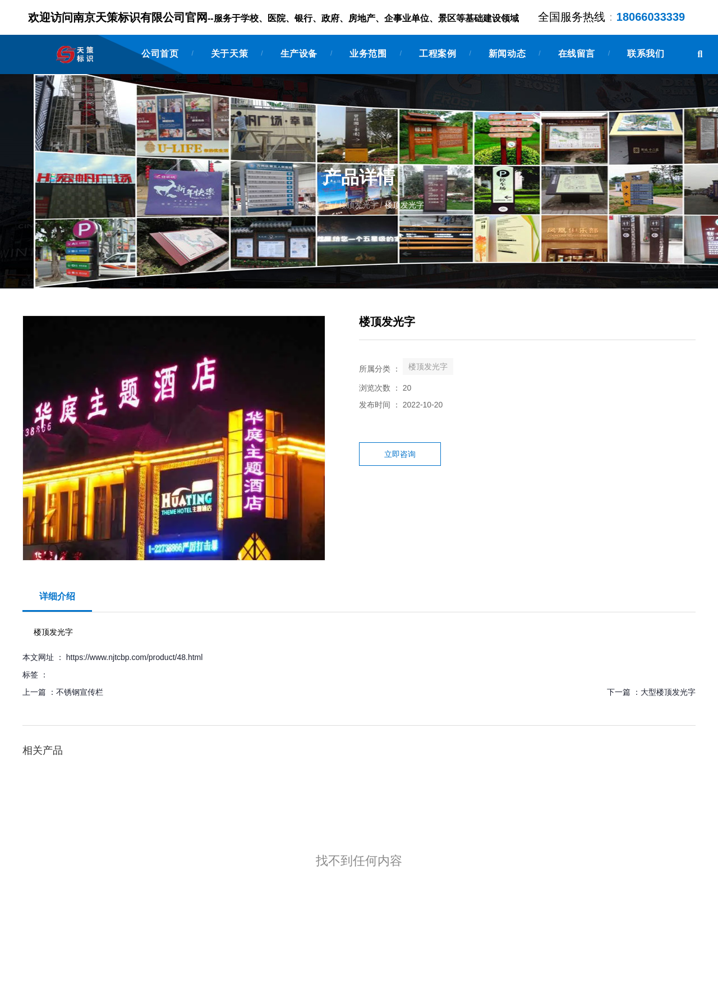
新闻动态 (507, 53)
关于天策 (229, 53)
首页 (303, 205)
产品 (324, 205)
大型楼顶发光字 (668, 692)
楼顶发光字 (358, 205)
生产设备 (298, 53)
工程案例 (437, 53)
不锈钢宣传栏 (79, 692)
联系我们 (645, 53)
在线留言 (576, 53)
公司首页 (159, 53)
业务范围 (367, 53)
